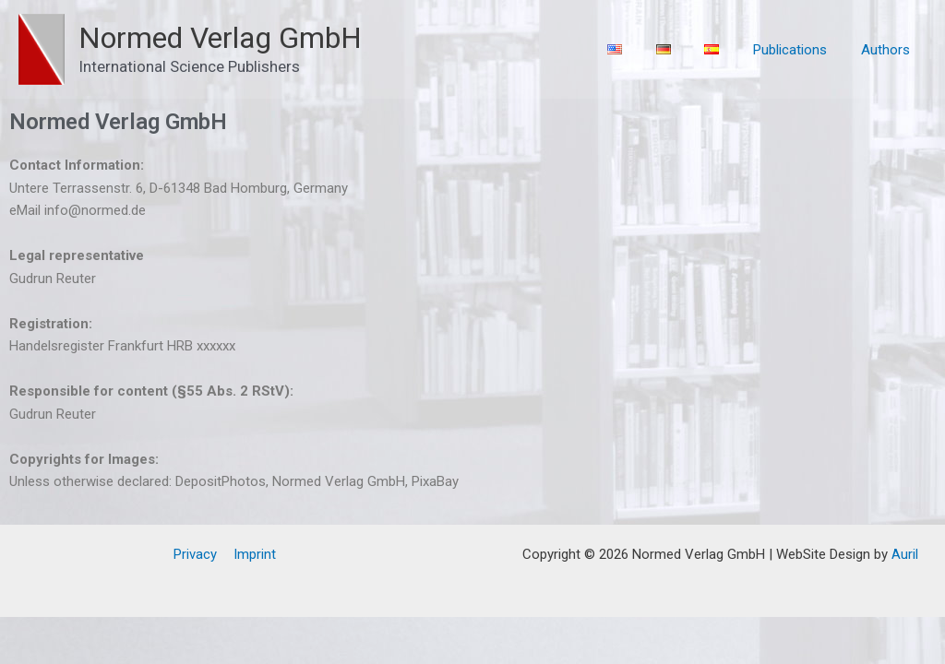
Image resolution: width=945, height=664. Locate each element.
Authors (888, 50)
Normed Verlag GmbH (220, 37)
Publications (799, 50)
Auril (903, 554)
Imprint (254, 554)
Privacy (197, 554)
